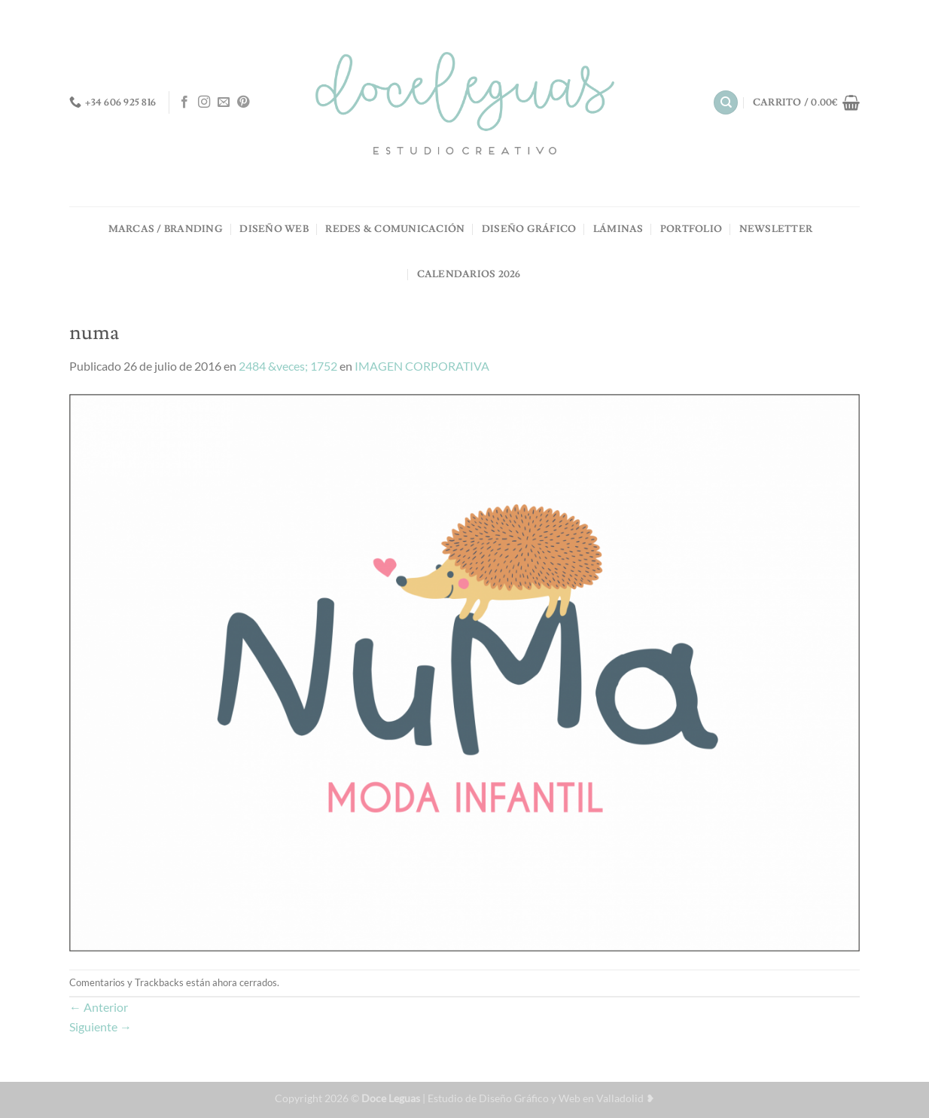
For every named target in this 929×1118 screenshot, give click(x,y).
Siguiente (100, 1026)
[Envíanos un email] (224, 102)
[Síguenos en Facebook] (184, 102)
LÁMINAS (618, 229)
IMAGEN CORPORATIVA (422, 366)
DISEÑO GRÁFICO (529, 229)
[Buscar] (726, 102)
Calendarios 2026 (469, 274)
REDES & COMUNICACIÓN (394, 229)
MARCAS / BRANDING (165, 229)
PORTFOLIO (691, 229)
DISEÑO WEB (274, 229)
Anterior (98, 1007)
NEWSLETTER (776, 229)
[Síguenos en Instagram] (204, 102)
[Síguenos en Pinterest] (243, 102)
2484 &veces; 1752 (288, 366)
